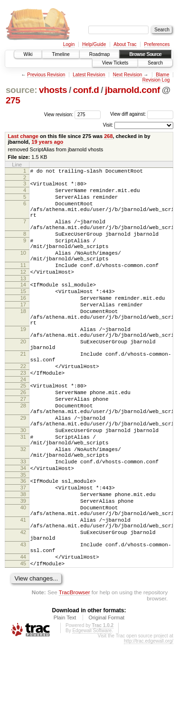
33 (23, 522)
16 (23, 323)
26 (23, 438)
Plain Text (65, 701)
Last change (23, 136)
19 (23, 362)
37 (23, 553)
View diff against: (141, 114)
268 (108, 136)
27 (23, 446)
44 (23, 638)
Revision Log (156, 80)
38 (23, 561)
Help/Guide (94, 44)
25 (23, 430)
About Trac (124, 44)
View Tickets (115, 62)
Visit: (108, 125)
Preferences (157, 44)
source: (21, 90)
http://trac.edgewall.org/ (148, 725)
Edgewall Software (92, 714)
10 (23, 270)
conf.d (86, 90)
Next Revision (127, 74)
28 (23, 454)
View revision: (59, 114)
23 (23, 415)
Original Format (106, 701)
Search (155, 62)
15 (23, 315)
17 (23, 331)
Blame (162, 74)
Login (69, 44)
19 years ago (47, 142)
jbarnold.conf (132, 90)
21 (23, 392)
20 (23, 377)
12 (23, 293)
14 (23, 307)
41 (23, 592)
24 (23, 423)
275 (13, 100)
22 (23, 407)
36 (23, 545)
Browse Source (145, 54)
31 (23, 492)
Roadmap (99, 54)
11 (23, 285)
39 (23, 569)
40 (23, 577)
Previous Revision (46, 74)
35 (23, 539)
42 (23, 607)
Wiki (28, 54)
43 (23, 623)
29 (23, 469)
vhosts (53, 90)
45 (23, 646)
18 (23, 339)
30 (23, 484)
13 (23, 301)
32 (23, 507)
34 (23, 531)
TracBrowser (74, 676)
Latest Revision (89, 74)
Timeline (60, 54)
